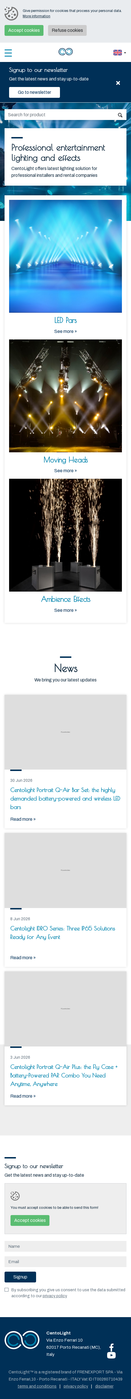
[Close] (118, 82)
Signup (20, 1276)
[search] (59, 114)
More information (36, 16)
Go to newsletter (34, 92)
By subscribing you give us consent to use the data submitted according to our (68, 1293)
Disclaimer (104, 1386)
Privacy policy (76, 1386)
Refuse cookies (67, 30)
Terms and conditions (37, 1386)
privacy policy (55, 1296)
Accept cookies (24, 30)
